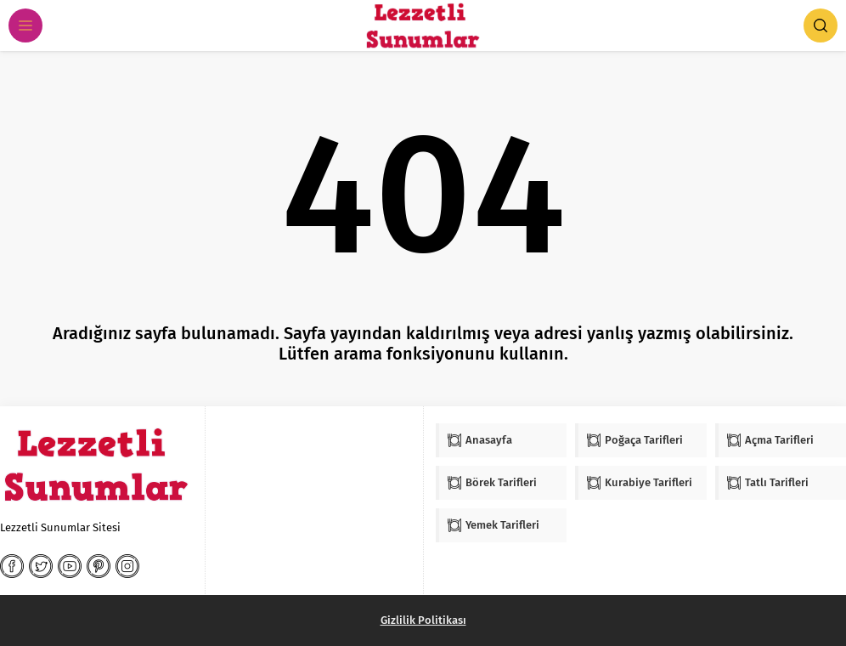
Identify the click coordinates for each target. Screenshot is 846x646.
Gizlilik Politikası (423, 620)
